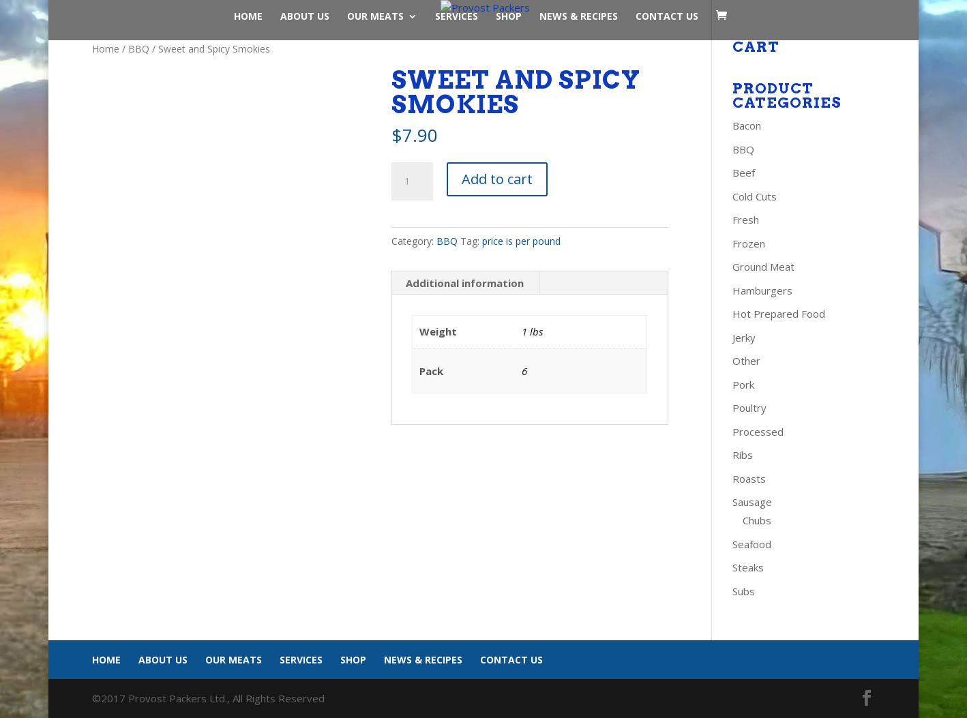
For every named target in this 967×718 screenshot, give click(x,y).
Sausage (752, 502)
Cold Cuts (754, 196)
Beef (743, 172)
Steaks (748, 567)
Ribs (742, 455)
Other (746, 361)
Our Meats (375, 17)
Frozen (748, 243)
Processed (758, 431)
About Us (304, 17)
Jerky (744, 337)
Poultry (749, 408)
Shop (509, 17)
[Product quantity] (411, 181)
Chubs (757, 520)
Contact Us (667, 17)
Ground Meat (763, 266)
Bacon (746, 125)
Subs (743, 591)
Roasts (749, 478)
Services (456, 17)
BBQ (138, 48)
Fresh (745, 219)
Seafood (751, 544)
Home (248, 17)
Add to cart (497, 179)
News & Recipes (578, 17)
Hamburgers (762, 290)
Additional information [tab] (465, 283)
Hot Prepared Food (778, 313)
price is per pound (521, 241)
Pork (743, 384)
